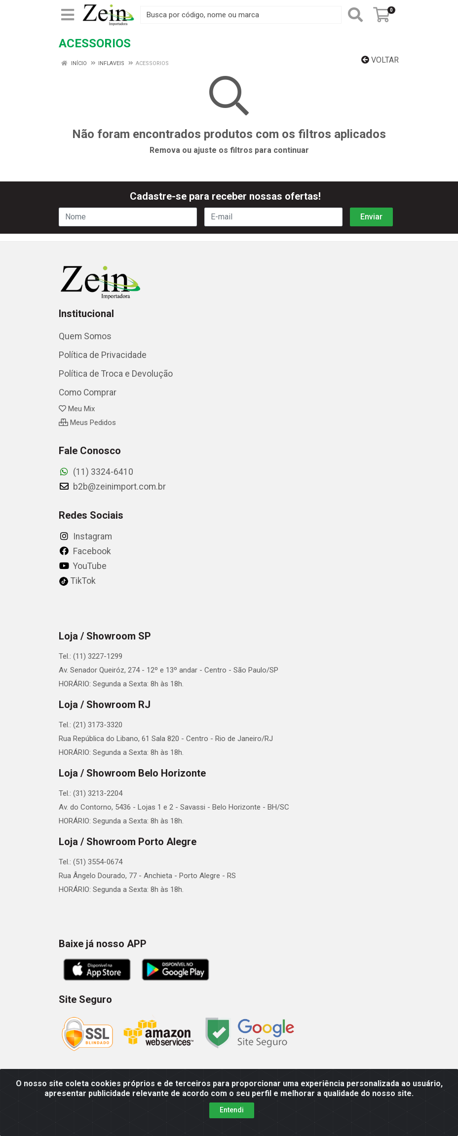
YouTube (83, 566)
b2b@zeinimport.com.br (112, 487)
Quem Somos (85, 336)
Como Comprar (87, 392)
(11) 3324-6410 (96, 472)
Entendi (232, 1114)
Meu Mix (77, 408)
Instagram (85, 536)
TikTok (77, 581)
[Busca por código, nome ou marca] (241, 15)
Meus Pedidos (87, 422)
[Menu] (67, 15)
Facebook (85, 551)
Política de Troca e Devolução (116, 374)
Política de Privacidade (103, 355)
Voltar (380, 60)
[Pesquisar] (355, 15)
